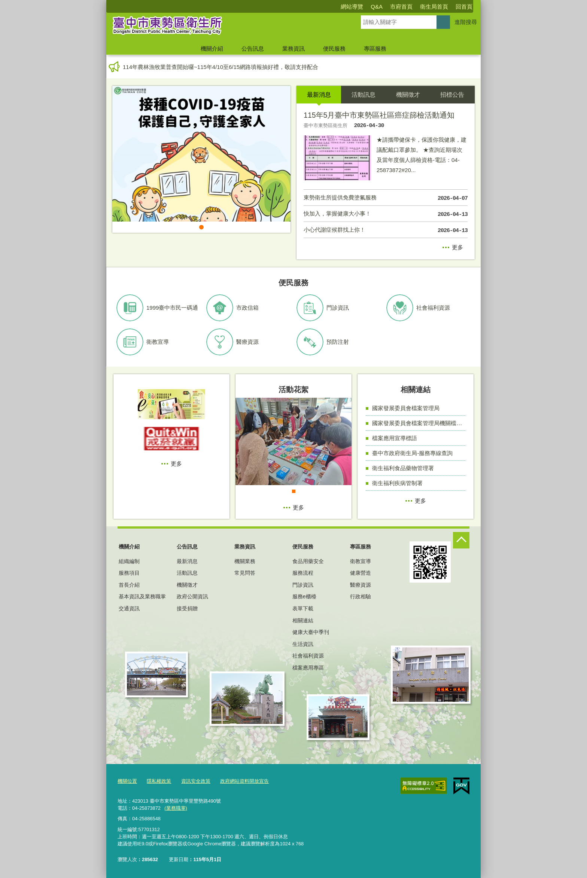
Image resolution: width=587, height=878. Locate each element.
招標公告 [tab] (452, 94)
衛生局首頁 (434, 6)
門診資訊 (302, 585)
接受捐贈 (187, 608)
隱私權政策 (159, 781)
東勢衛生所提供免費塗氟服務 (386, 198)
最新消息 (187, 561)
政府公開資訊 (192, 596)
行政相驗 (360, 596)
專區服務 (375, 48)
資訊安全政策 (195, 781)
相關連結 (302, 620)
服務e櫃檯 (304, 596)
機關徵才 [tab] (408, 94)
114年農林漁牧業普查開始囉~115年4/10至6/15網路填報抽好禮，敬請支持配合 (220, 67)
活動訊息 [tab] (363, 94)
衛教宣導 (360, 561)
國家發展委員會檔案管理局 (406, 408)
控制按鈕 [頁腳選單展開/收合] (461, 540)
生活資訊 (302, 644)
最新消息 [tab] (319, 94)
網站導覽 (352, 6)
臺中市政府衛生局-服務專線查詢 (412, 453)
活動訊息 (187, 573)
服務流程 (302, 573)
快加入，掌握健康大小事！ (386, 214)
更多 (457, 247)
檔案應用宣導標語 (394, 438)
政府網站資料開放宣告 (244, 781)
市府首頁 (401, 6)
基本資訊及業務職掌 (142, 596)
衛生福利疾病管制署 (397, 483)
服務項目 (129, 573)
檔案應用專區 (308, 668)
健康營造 (360, 573)
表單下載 (302, 608)
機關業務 (244, 561)
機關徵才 (187, 585)
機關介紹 (212, 48)
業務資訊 (293, 48)
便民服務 (334, 48)
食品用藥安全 (308, 561)
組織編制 (129, 561)
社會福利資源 (308, 656)
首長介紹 (129, 585)
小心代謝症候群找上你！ (386, 230)
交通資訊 (129, 608)
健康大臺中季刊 (310, 632)
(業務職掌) (175, 808)
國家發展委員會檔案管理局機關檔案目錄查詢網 (418, 423)
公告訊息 (252, 48)
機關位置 (127, 781)
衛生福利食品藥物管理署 (403, 468)
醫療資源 (360, 585)
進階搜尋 (465, 22)
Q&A (377, 6)
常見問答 (244, 573)
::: (103, 3)
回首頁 (464, 6)
